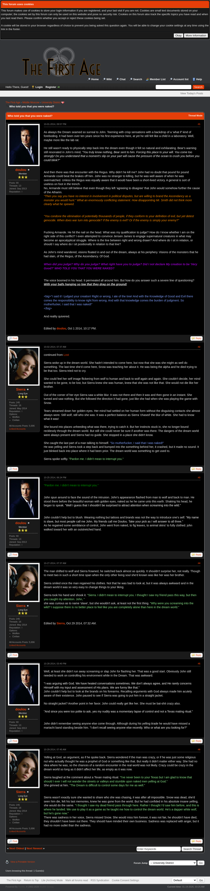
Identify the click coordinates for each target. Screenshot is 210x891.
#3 (199, 477)
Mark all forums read (76, 880)
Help (199, 79)
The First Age (13, 102)
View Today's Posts (191, 93)
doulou (20, 170)
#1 (199, 124)
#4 (199, 563)
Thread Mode (195, 115)
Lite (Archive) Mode (52, 880)
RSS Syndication (100, 880)
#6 (199, 749)
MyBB (21, 886)
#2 (199, 347)
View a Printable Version (22, 862)
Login (39, 87)
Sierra (20, 389)
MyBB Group (46, 886)
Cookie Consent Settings (125, 880)
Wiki (109, 79)
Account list (180, 79)
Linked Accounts (17, 429)
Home (95, 79)
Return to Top (31, 880)
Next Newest (34, 848)
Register (51, 87)
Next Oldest (16, 848)
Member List (158, 79)
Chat (123, 79)
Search (137, 79)
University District (50, 102)
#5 (199, 663)
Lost (66, 354)
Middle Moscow (30, 102)
